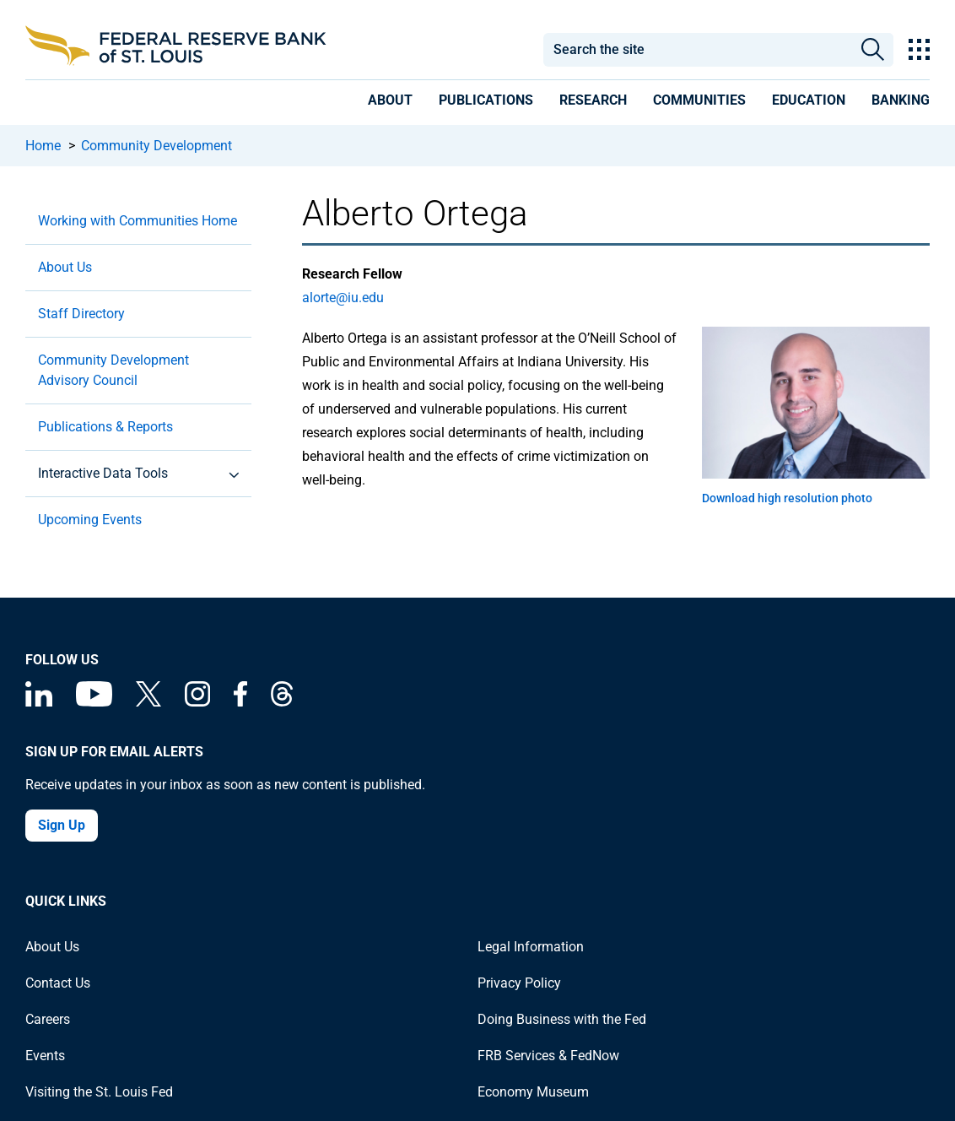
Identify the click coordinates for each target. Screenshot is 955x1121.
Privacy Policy (519, 983)
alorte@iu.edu (343, 298)
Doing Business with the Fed (562, 1019)
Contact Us (57, 983)
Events (45, 1056)
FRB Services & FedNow (548, 1056)
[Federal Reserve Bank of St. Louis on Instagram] (197, 702)
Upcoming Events (90, 520)
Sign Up (61, 825)
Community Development (156, 146)
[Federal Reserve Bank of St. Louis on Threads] (282, 702)
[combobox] (698, 50)
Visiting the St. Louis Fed (99, 1092)
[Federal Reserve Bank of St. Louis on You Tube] (94, 702)
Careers (47, 1019)
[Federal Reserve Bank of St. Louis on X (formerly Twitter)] (148, 702)
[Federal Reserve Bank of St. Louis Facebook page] (240, 702)
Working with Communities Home (137, 221)
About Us (65, 267)
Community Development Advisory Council (113, 370)
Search (873, 50)
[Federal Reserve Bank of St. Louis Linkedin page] (38, 702)
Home (43, 146)
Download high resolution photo (787, 498)
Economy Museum (533, 1092)
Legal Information (531, 947)
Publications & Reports (105, 427)
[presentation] (390, 103)
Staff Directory (81, 314)
